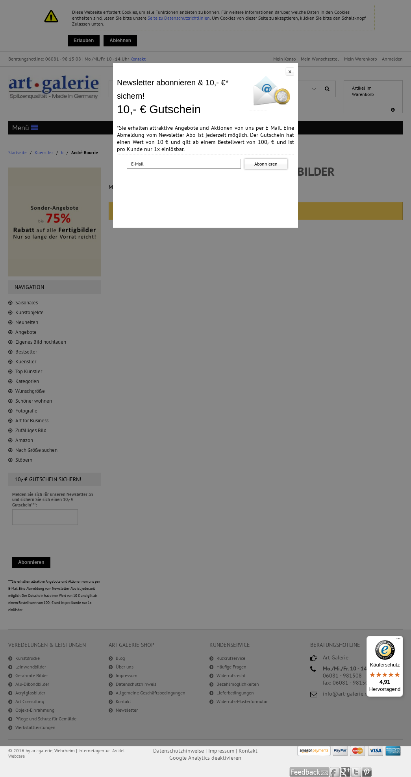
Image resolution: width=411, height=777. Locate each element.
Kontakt (248, 750)
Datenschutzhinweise (178, 750)
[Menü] (398, 640)
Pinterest (367, 772)
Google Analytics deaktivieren (205, 757)
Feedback (309, 772)
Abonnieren (266, 164)
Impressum (221, 750)
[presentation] (207, 186)
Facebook (335, 772)
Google (346, 772)
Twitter (356, 772)
